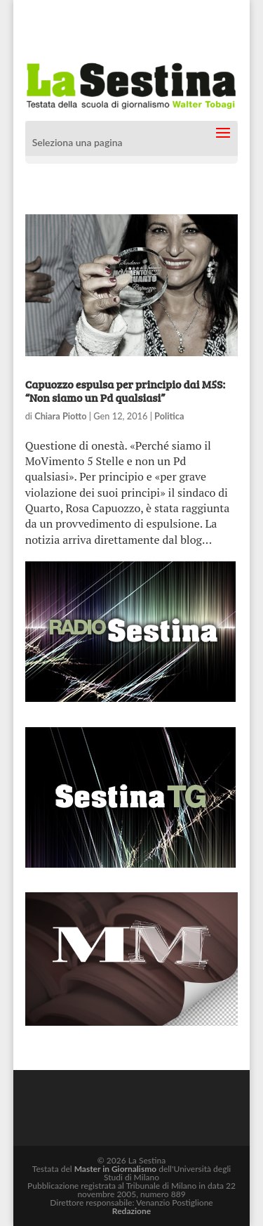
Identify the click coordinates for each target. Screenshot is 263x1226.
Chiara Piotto (60, 416)
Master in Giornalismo (115, 1168)
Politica (169, 416)
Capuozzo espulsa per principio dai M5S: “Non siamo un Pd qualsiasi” (125, 391)
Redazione (131, 1211)
